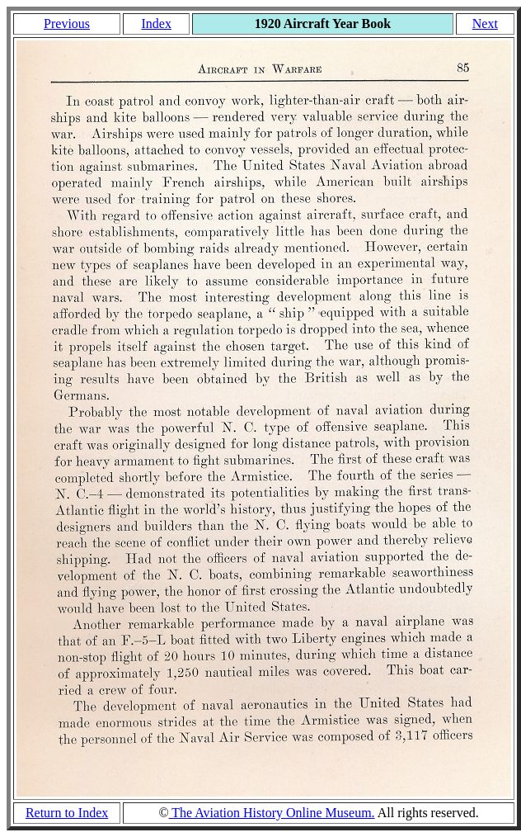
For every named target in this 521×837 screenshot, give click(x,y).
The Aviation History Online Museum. (272, 813)
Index (156, 24)
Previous (67, 24)
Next (485, 24)
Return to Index (67, 813)
